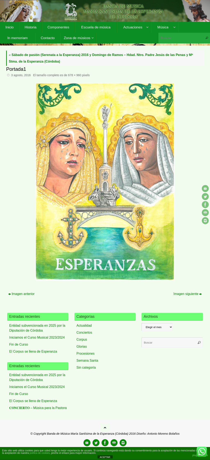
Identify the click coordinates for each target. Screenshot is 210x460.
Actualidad (84, 325)
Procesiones (85, 353)
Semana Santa (87, 360)
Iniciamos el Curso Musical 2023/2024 (37, 337)
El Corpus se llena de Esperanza (33, 351)
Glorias (81, 346)
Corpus (81, 339)
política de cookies (40, 453)
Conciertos (84, 332)
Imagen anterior (21, 294)
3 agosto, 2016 (21, 75)
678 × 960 (74, 75)
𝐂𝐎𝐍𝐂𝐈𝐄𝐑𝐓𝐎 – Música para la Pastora (38, 408)
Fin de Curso (18, 344)
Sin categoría (86, 367)
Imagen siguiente (187, 294)
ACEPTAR (105, 457)
